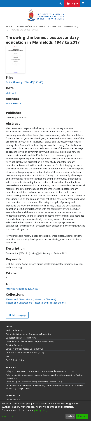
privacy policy (41, 410)
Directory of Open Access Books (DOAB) (24, 349)
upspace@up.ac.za (14, 399)
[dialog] (45, 410)
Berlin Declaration (14, 330)
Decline (70, 416)
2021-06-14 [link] (11, 92)
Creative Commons (14, 345)
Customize (7, 416)
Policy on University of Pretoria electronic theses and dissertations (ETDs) (40, 371)
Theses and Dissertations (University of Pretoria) (65, 26)
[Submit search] (60, 3)
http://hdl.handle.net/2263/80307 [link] (23, 288)
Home (9, 26)
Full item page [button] (18, 314)
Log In (73, 3)
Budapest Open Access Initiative (21, 338)
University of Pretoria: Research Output (31, 26)
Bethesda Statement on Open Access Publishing (28, 334)
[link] (24, 82)
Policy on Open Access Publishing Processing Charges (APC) (34, 381)
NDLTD (9, 356)
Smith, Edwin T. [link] (14, 103)
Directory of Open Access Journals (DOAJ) (25, 352)
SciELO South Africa (15, 360)
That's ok (82, 416)
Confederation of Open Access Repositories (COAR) (30, 341)
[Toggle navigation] (83, 3)
